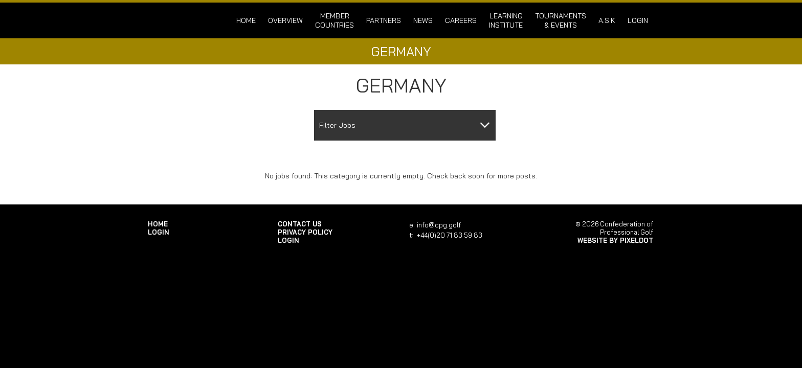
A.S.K (606, 20)
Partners (383, 20)
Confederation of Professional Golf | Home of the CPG (181, 20)
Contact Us (300, 224)
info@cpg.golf (439, 225)
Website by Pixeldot (615, 240)
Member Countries (334, 20)
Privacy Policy (305, 232)
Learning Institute (506, 20)
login (638, 20)
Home (246, 20)
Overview (285, 20)
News (423, 20)
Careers (461, 20)
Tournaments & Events (560, 20)
